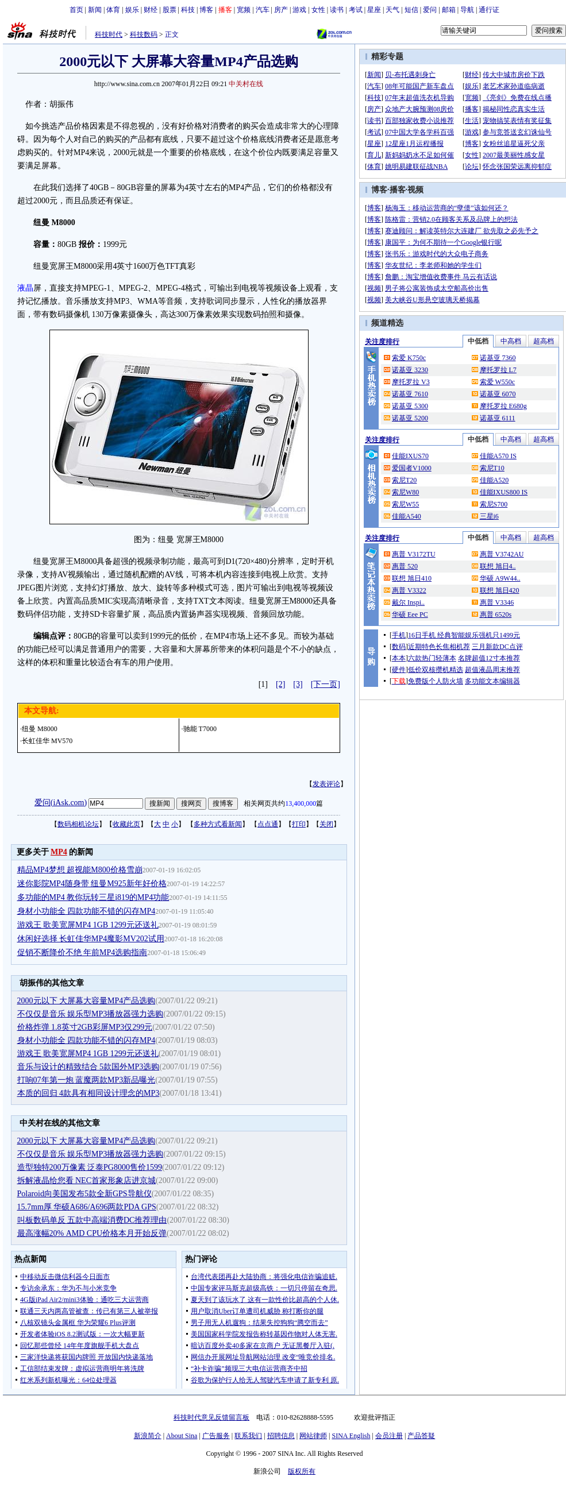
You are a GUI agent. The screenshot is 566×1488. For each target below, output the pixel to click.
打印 (299, 824)
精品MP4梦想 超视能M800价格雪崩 (80, 869)
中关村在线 (246, 84)
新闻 (95, 10)
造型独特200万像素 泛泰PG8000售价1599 (89, 1167)
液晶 (25, 288)
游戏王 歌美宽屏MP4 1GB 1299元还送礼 (88, 925)
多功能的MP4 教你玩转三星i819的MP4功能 (93, 897)
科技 (188, 10)
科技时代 (108, 34)
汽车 (262, 10)
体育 (113, 10)
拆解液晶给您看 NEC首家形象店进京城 (86, 1180)
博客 (206, 10)
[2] (280, 684)
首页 (76, 10)
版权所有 (301, 1471)
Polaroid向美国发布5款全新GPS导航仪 (84, 1193)
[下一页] (325, 684)
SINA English (351, 1436)
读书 (337, 10)
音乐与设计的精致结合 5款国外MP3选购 (88, 1066)
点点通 (267, 824)
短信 (411, 10)
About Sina (181, 1436)
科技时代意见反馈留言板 (211, 1417)
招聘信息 (281, 1436)
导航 (467, 10)
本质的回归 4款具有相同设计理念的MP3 (88, 1093)
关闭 (326, 824)
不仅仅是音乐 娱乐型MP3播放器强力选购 (90, 1014)
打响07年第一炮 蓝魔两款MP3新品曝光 (86, 1080)
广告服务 (216, 1436)
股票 (169, 10)
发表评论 (326, 784)
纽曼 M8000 (39, 729)
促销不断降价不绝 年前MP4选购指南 (82, 952)
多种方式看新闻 (218, 824)
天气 (392, 10)
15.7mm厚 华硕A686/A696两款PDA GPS (86, 1207)
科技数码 (143, 34)
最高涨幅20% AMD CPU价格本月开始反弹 (92, 1233)
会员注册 (389, 1436)
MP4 (59, 852)
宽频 (244, 10)
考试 (356, 10)
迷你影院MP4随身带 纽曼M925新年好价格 (92, 883)
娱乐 (132, 10)
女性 (318, 10)
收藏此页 (126, 824)
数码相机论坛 (78, 824)
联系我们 (248, 1436)
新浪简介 (147, 1436)
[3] (297, 684)
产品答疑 (421, 1436)
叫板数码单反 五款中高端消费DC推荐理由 (92, 1220)
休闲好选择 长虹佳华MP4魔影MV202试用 (90, 938)
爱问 (430, 10)
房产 (281, 10)
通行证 (489, 10)
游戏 (299, 10)
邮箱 (449, 10)
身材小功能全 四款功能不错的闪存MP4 (86, 911)
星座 (374, 10)
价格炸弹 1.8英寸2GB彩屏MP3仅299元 (85, 1027)
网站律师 (313, 1436)
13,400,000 (300, 803)
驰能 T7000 (200, 729)
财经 (150, 10)
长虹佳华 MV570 (47, 741)
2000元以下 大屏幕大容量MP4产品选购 (86, 1000)
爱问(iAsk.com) (60, 802)
